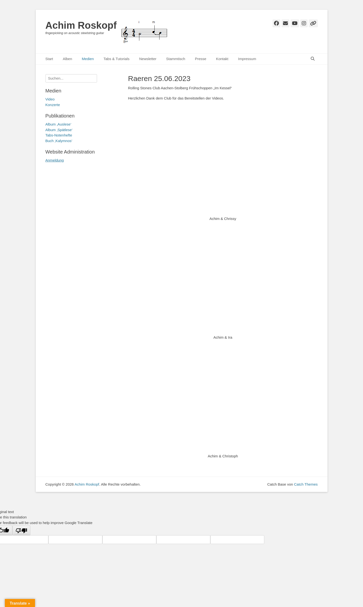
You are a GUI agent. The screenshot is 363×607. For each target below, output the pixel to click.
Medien (88, 59)
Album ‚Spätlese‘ (59, 130)
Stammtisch (175, 59)
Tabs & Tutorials (117, 59)
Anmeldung (54, 160)
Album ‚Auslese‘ (58, 124)
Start (49, 59)
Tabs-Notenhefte (58, 135)
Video (50, 99)
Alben (67, 59)
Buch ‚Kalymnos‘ (58, 141)
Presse (200, 59)
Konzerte (52, 105)
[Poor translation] (21, 530)
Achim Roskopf (81, 25)
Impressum (247, 59)
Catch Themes (306, 484)
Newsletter (147, 59)
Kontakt (222, 59)
